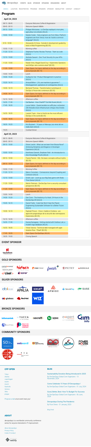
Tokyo (7, 374)
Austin (7, 382)
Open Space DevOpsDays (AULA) (38, 233)
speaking (45, 3)
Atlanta (7, 377)
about (63, 3)
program (33, 9)
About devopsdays (11, 428)
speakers (42, 9)
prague (7, 394)
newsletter (59, 9)
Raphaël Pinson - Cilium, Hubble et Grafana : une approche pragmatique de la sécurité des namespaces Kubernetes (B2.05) (45, 213)
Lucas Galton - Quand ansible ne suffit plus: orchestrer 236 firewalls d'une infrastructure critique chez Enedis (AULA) (45, 107)
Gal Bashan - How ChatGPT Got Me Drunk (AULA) (43, 102)
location (14, 9)
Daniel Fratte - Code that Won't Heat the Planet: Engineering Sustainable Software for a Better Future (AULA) (45, 205)
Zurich (7, 384)
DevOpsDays (10, 3)
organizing (55, 3)
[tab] (45, 19)
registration (24, 9)
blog (29, 3)
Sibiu (6, 391)
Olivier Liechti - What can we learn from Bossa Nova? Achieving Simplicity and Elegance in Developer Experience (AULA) (45, 147)
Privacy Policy (9, 430)
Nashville (8, 386)
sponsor (36, 3)
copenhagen (9, 379)
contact (69, 9)
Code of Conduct (10, 433)
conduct (77, 9)
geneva (5, 9)
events (23, 3)
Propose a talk (10, 399)
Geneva (7, 389)
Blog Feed (50, 410)
